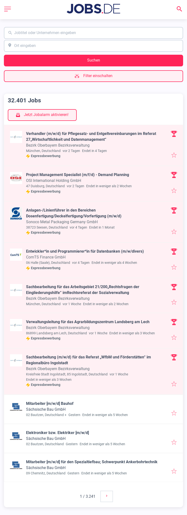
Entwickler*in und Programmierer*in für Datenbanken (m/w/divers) (85, 251)
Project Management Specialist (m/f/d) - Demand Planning (77, 174)
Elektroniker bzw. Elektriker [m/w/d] (57, 432)
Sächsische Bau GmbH (45, 409)
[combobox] (93, 33)
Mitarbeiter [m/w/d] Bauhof (50, 403)
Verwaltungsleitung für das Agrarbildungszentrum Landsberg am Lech (88, 322)
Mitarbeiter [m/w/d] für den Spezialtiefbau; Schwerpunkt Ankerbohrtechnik (92, 462)
